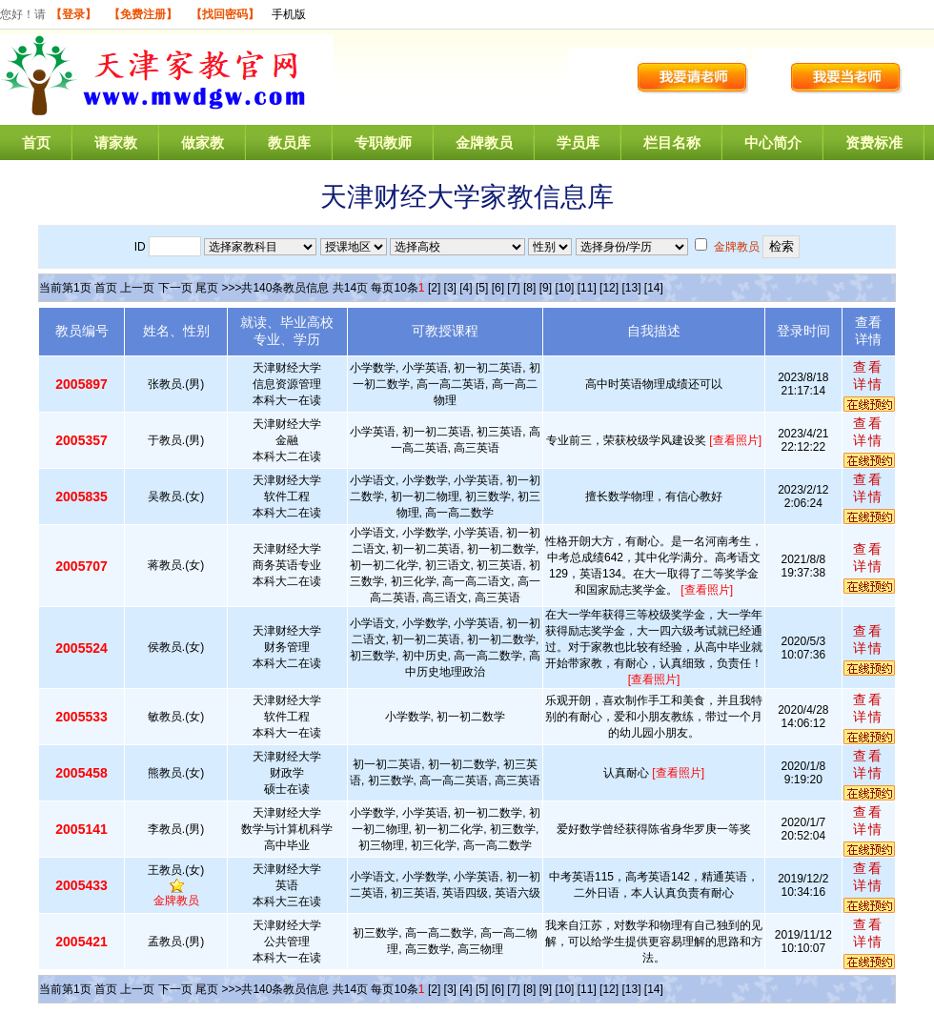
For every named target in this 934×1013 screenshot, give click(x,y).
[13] (630, 287)
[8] (529, 287)
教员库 (289, 142)
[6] (498, 287)
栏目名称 (671, 142)
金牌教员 (484, 142)
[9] (545, 287)
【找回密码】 (225, 14)
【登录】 (73, 14)
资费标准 (874, 142)
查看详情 (868, 375)
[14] (653, 287)
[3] (450, 287)
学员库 (578, 142)
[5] (482, 287)
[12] (609, 287)
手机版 (289, 14)
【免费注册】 (143, 14)
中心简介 (773, 142)
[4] (465, 287)
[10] (564, 287)
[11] (587, 287)
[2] (434, 287)
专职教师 (383, 142)
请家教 (115, 142)
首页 (36, 142)
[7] (513, 287)
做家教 (202, 142)
